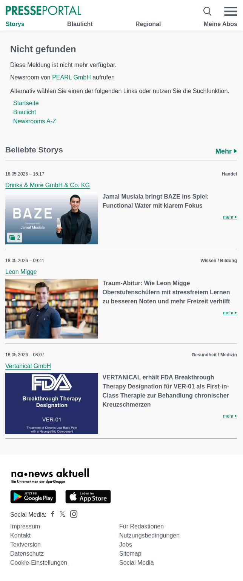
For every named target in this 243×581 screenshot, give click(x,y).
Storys (15, 24)
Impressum (25, 526)
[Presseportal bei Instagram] (71, 513)
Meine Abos (220, 24)
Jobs (125, 544)
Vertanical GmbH (28, 366)
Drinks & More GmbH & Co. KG (47, 185)
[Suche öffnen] (207, 11)
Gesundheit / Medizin (214, 354)
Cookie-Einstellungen (38, 562)
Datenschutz (27, 553)
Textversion (25, 544)
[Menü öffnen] (230, 11)
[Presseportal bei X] (60, 514)
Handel (229, 174)
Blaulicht (80, 24)
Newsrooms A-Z (34, 121)
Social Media (136, 562)
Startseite (26, 103)
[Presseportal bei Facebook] (50, 514)
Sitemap (130, 553)
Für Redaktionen (141, 526)
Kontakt (20, 535)
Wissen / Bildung (218, 260)
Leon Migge (21, 272)
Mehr (226, 151)
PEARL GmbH (71, 77)
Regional (148, 24)
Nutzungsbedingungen (149, 535)
